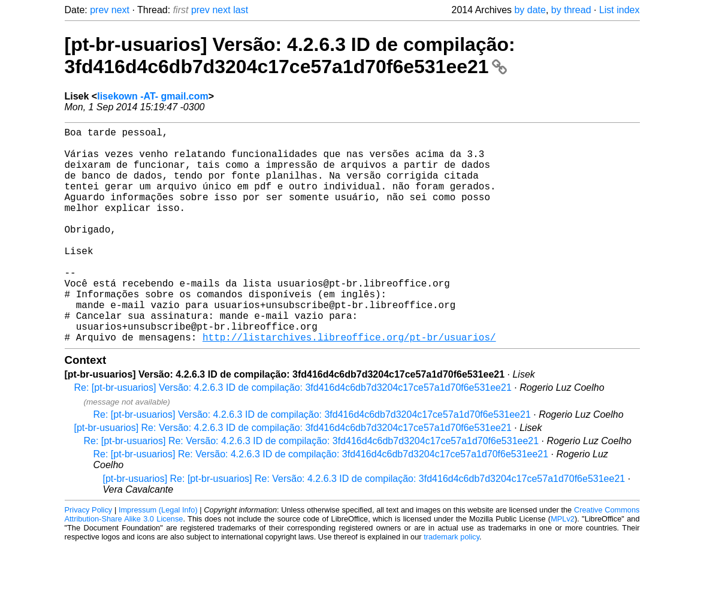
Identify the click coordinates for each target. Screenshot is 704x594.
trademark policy (451, 584)
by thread (571, 10)
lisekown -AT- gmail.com (153, 96)
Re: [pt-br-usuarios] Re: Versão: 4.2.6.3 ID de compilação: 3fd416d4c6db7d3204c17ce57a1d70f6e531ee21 (311, 489)
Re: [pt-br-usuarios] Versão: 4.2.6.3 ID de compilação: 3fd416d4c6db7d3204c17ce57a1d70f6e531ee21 (293, 435)
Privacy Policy (89, 557)
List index (619, 10)
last (240, 10)
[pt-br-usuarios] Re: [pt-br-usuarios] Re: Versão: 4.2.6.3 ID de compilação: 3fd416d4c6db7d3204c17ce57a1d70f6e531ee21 (364, 526)
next (120, 10)
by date (529, 10)
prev (99, 10)
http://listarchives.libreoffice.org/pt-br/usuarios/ (349, 384)
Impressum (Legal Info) (158, 557)
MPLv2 (563, 566)
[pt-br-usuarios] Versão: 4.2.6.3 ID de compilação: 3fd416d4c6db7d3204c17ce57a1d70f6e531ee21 (290, 55)
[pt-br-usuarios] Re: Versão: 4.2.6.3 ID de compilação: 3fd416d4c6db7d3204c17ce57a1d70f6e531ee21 (293, 476)
